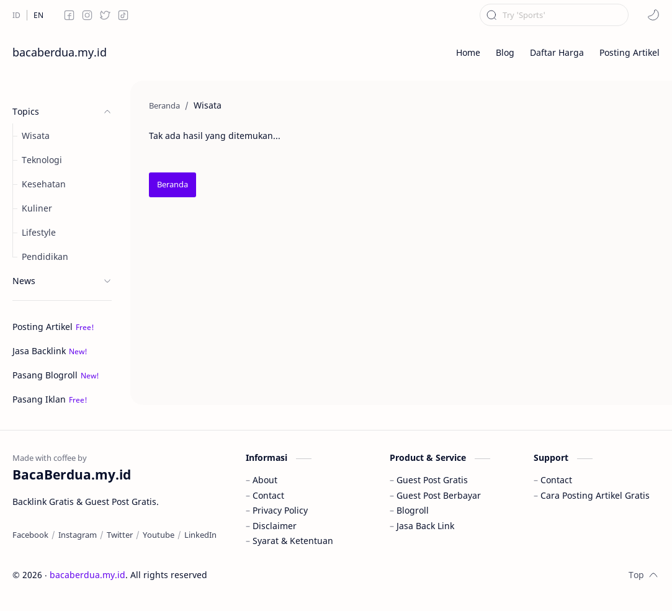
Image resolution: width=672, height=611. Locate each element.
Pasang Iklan (39, 399)
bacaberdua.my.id (59, 52)
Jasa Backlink (39, 351)
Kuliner (37, 208)
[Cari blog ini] (554, 15)
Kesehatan (44, 184)
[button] (653, 15)
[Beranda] (172, 184)
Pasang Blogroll (45, 375)
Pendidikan (45, 256)
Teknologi (42, 160)
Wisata (36, 135)
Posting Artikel (42, 326)
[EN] (38, 15)
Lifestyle (39, 232)
